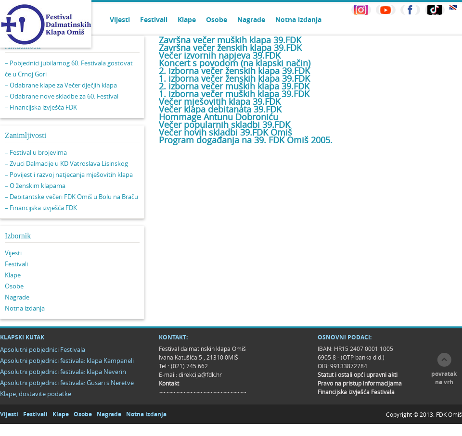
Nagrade (251, 19)
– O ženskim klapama (35, 185)
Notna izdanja (298, 19)
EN (453, 7)
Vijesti (120, 19)
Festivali (153, 19)
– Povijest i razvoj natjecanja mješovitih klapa (69, 174)
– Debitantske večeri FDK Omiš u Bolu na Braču (71, 196)
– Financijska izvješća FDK (41, 107)
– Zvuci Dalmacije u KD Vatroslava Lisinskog (66, 163)
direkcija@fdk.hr (200, 374)
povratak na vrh (444, 378)
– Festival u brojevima (36, 152)
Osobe (216, 19)
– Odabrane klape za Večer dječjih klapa (61, 85)
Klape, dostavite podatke (35, 393)
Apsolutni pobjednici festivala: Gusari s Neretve (67, 382)
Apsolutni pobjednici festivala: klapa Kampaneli (67, 360)
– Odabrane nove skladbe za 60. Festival (61, 96)
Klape (187, 19)
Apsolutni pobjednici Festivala (42, 349)
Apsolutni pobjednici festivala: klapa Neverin (63, 371)
